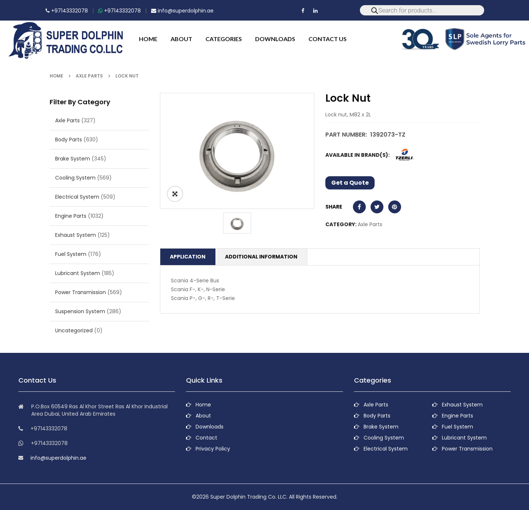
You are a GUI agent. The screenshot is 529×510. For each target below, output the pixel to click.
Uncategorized (74, 330)
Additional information (261, 256)
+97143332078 (67, 10)
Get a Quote (350, 182)
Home (56, 76)
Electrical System (77, 196)
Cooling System (75, 177)
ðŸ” (175, 194)
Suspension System (80, 311)
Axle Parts (89, 76)
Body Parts (68, 139)
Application (187, 256)
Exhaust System (75, 235)
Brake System (72, 158)
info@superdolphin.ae (182, 10)
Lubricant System (77, 273)
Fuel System (70, 254)
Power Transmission (80, 292)
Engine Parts (70, 216)
